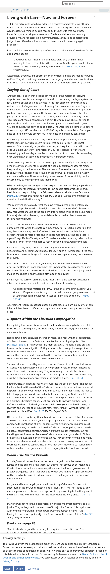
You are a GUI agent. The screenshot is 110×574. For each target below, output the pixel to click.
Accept (7, 568)
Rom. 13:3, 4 (73, 66)
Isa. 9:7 (89, 514)
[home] (4, 4)
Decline (19, 568)
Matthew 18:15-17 (16, 344)
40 (19, 299)
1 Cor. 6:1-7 (38, 411)
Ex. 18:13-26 (77, 378)
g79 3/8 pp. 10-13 (19, 10)
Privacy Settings (11, 561)
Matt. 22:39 (14, 195)
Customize (33, 568)
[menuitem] (4, 4)
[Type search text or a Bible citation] (81, 4)
